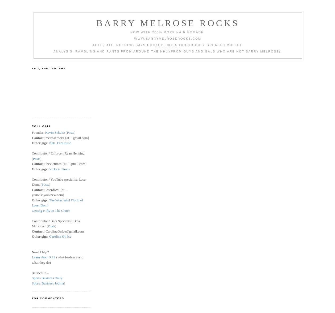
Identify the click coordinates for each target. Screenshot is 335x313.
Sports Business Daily (47, 278)
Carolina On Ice (60, 236)
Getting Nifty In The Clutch (51, 211)
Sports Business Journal (48, 283)
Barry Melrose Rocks (167, 23)
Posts (70, 133)
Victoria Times (59, 169)
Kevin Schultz (55, 133)
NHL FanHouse (60, 143)
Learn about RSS (44, 257)
